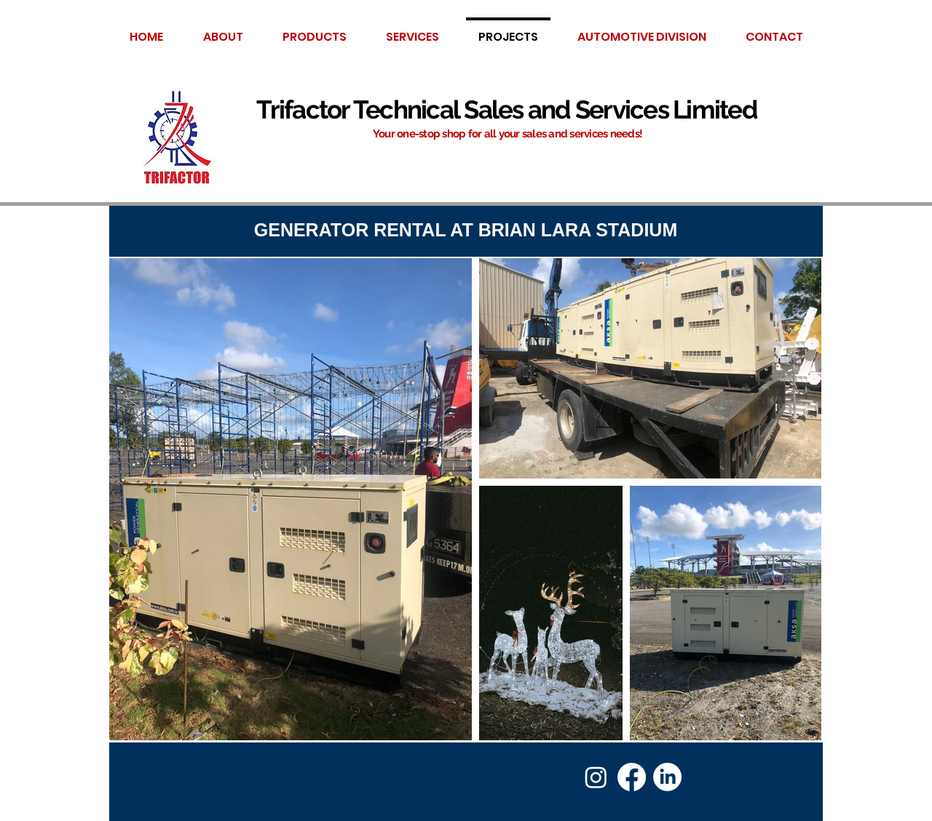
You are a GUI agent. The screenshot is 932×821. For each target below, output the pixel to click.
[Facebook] (631, 777)
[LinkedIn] (667, 777)
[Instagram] (596, 777)
